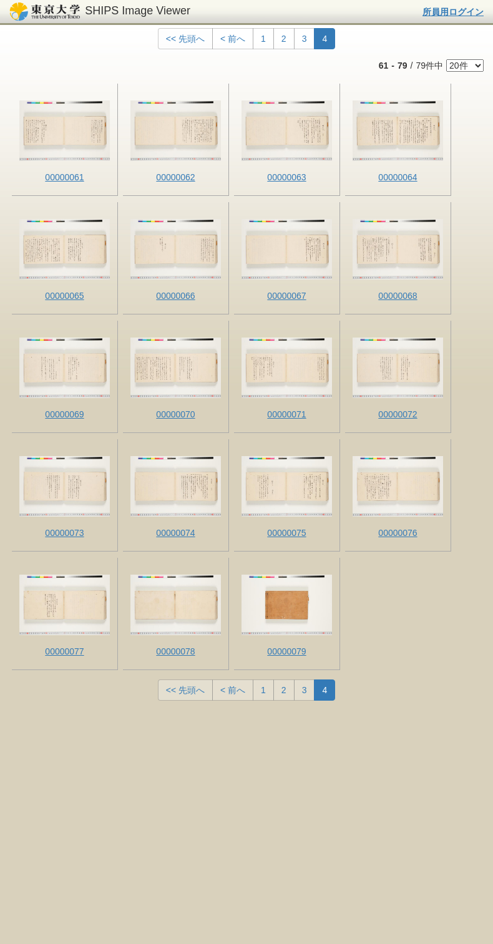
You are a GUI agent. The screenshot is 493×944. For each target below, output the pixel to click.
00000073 (64, 533)
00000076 (397, 533)
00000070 (175, 414)
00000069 (64, 414)
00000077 (64, 651)
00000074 (175, 533)
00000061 (64, 177)
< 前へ (232, 39)
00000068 (397, 296)
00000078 (175, 651)
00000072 (397, 414)
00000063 (286, 177)
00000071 (286, 414)
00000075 (286, 533)
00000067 (286, 296)
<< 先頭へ (185, 39)
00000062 (175, 177)
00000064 (397, 177)
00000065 (64, 296)
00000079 (286, 651)
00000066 (175, 296)
